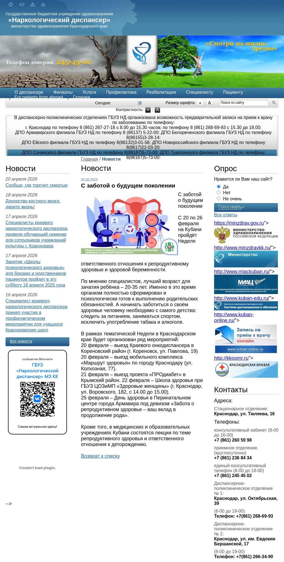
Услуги (89, 92)
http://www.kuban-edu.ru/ (241, 298)
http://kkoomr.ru (231, 358)
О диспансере (28, 92)
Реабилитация (161, 92)
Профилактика (121, 92)
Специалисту (199, 92)
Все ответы (225, 214)
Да (226, 186)
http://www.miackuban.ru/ (242, 271)
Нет (226, 192)
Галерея (81, 97)
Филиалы (62, 92)
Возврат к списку (100, 456)
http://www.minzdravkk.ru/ (242, 247)
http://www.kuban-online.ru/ (234, 317)
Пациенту (233, 92)
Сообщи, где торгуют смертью (37, 185)
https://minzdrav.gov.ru (239, 223)
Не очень (232, 198)
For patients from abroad (38, 97)
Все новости (21, 341)
